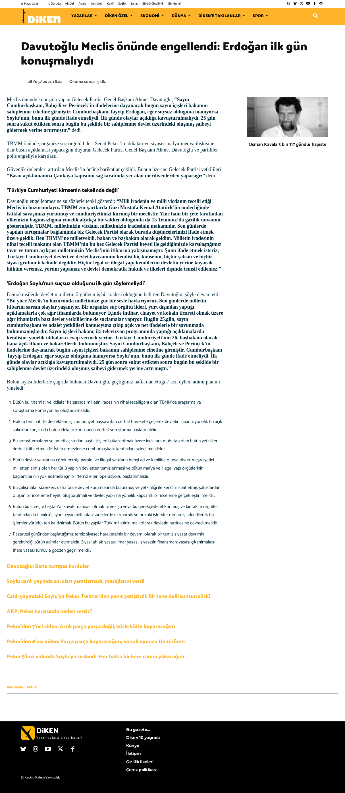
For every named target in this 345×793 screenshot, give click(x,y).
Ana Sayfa (15, 687)
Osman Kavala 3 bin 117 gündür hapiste (287, 144)
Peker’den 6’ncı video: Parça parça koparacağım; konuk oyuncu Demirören (96, 641)
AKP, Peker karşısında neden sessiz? (50, 611)
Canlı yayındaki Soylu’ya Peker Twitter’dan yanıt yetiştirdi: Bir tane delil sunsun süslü (108, 596)
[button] (315, 16)
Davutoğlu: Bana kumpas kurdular (48, 566)
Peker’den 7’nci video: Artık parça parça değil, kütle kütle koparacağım (91, 626)
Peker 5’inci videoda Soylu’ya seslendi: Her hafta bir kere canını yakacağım (95, 656)
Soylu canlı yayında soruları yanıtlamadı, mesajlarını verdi (75, 581)
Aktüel (32, 687)
